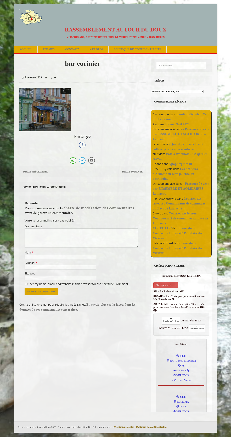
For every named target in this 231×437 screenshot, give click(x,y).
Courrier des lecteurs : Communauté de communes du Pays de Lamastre (179, 203)
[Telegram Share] (82, 160)
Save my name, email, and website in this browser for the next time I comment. (78, 284)
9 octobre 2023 (33, 77)
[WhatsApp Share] (73, 160)
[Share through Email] (91, 160)
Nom (28, 252)
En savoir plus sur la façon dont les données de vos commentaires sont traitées (77, 307)
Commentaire (33, 226)
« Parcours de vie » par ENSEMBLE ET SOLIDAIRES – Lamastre (181, 134)
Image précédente (35, 171)
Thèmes (49, 49)
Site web (30, 273)
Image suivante (132, 171)
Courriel (30, 263)
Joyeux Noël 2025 (177, 124)
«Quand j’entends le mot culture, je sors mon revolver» (178, 146)
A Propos (96, 49)
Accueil (25, 49)
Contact (72, 49)
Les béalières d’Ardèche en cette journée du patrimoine (175, 173)
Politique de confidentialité (137, 49)
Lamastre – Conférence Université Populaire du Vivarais (177, 233)
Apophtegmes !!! (180, 163)
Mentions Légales (124, 427)
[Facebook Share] (82, 145)
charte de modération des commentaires (99, 208)
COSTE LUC (162, 228)
